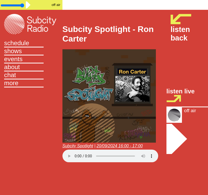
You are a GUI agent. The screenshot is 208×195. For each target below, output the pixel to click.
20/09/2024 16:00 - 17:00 (120, 146)
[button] (31, 83)
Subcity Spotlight (77, 146)
